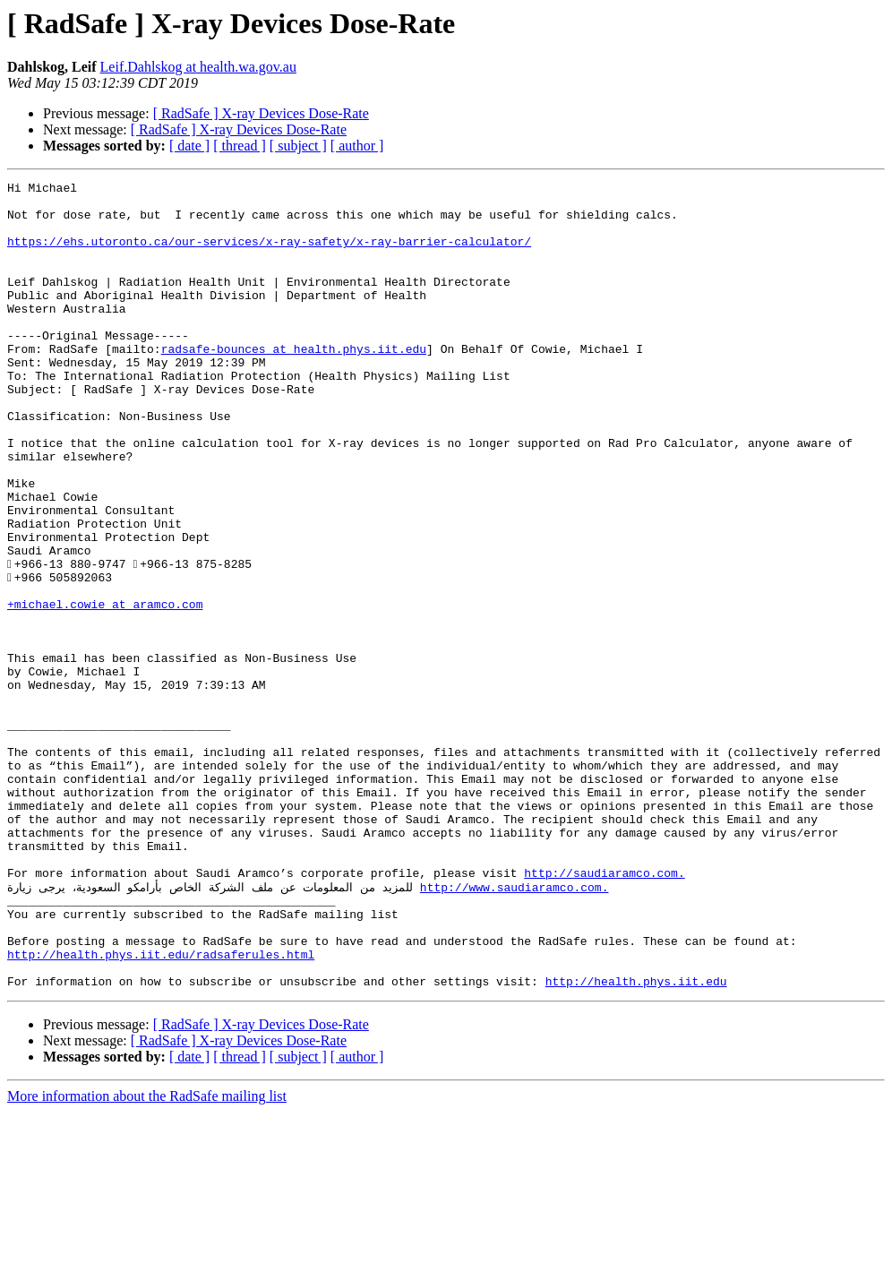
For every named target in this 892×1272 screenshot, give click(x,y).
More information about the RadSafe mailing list (147, 1256)
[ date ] (189, 145)
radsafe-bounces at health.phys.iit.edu (293, 383)
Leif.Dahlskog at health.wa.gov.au (198, 66)
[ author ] (357, 145)
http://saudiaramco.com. (604, 1012)
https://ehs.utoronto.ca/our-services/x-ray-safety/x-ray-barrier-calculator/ (269, 254)
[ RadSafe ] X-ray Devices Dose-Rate (261, 113)
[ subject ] (298, 145)
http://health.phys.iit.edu (636, 1141)
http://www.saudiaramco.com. (514, 1028)
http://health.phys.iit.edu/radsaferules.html (160, 1109)
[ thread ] (239, 145)
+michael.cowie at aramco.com (104, 690)
